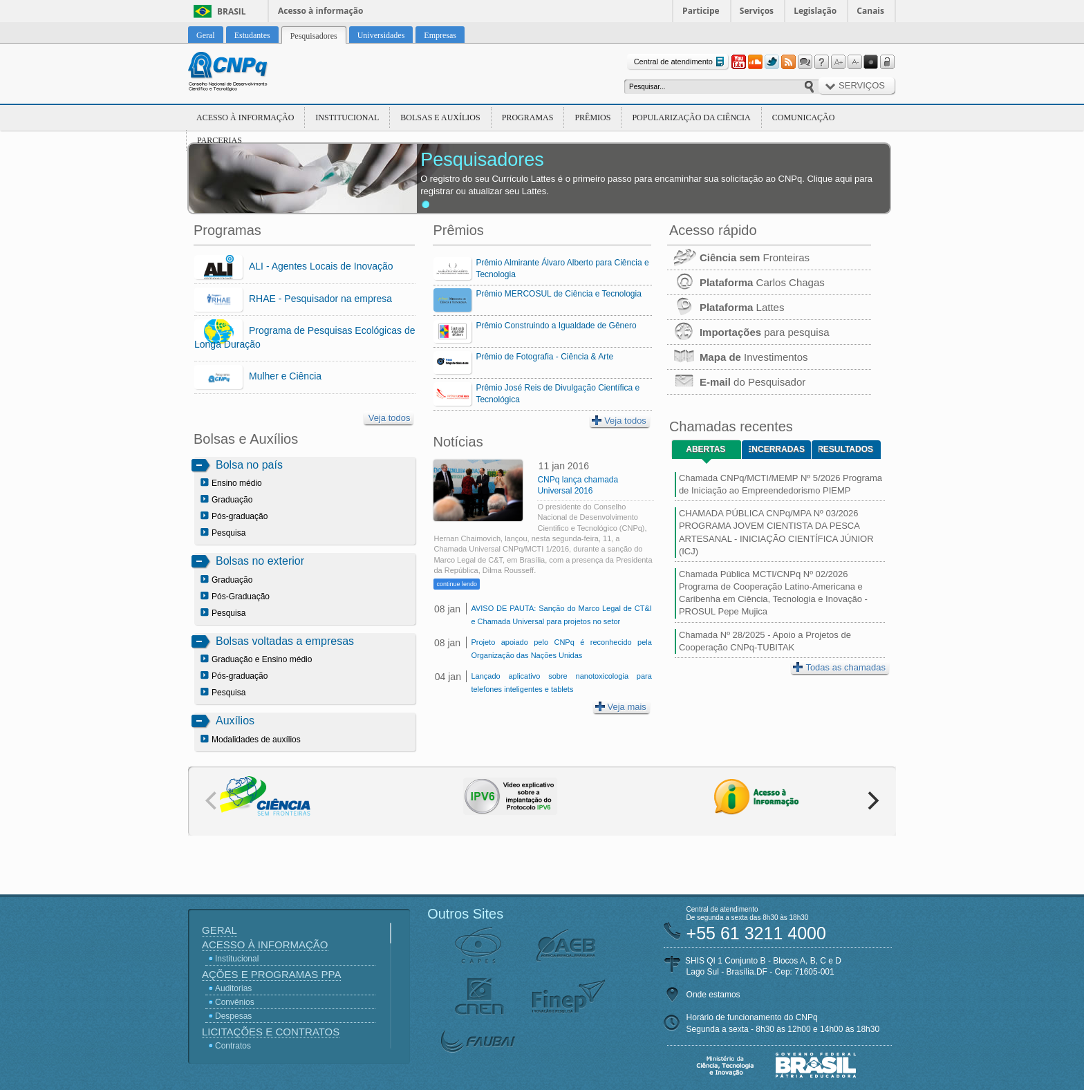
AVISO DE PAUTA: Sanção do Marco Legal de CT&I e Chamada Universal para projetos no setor (561, 615)
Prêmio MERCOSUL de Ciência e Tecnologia (558, 294)
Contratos (233, 1046)
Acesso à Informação (245, 117)
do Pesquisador (736, 382)
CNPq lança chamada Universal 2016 (577, 485)
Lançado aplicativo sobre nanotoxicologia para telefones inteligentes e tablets (561, 682)
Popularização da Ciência (691, 117)
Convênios (234, 1002)
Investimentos (737, 357)
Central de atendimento (680, 62)
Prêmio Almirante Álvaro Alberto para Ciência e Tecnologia (562, 268)
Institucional (347, 117)
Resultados (846, 449)
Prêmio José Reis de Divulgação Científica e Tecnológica (557, 393)
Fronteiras (738, 257)
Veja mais (620, 707)
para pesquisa (748, 332)
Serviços (757, 11)
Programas (528, 117)
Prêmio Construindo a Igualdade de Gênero (556, 325)
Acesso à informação (320, 11)
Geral (219, 930)
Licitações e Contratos (270, 1031)
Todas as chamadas (839, 667)
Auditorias (233, 988)
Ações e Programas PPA (271, 974)
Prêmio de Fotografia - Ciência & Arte (544, 356)
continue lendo (456, 584)
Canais (870, 11)
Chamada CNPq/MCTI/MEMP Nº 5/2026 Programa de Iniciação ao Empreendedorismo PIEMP (780, 484)
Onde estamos (713, 994)
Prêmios (592, 117)
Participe (701, 11)
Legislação (815, 11)
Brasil (231, 11)
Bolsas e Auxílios (440, 117)
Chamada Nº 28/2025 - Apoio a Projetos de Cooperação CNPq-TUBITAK (765, 641)
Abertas (705, 449)
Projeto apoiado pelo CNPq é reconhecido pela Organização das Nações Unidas (561, 648)
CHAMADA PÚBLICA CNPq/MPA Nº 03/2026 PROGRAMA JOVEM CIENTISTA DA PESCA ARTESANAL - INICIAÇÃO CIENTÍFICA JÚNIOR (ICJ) (776, 532)
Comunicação (803, 117)
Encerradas (777, 449)
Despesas (233, 1016)
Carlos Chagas (746, 282)
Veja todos (389, 418)
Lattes (726, 307)
